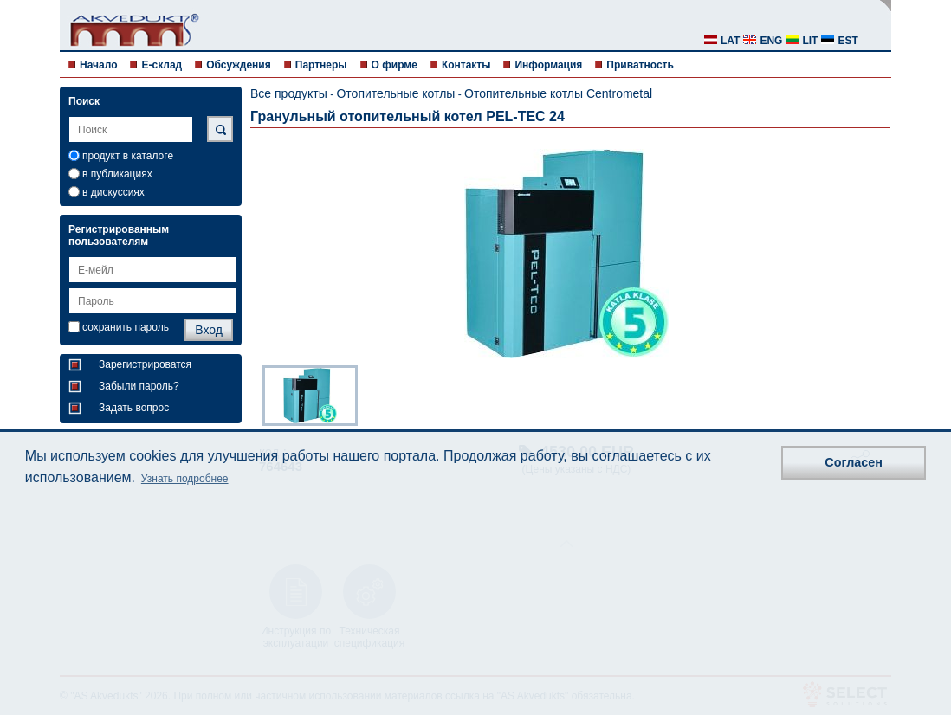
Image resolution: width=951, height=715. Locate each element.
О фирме (394, 65)
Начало (98, 65)
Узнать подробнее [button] (185, 479)
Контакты (466, 65)
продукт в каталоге (127, 156)
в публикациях (117, 174)
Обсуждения (238, 65)
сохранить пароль (125, 327)
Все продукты (288, 93)
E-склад (161, 65)
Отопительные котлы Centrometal (558, 93)
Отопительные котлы (395, 93)
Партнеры (321, 65)
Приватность (639, 65)
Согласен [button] (854, 462)
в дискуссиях (113, 192)
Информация (548, 65)
